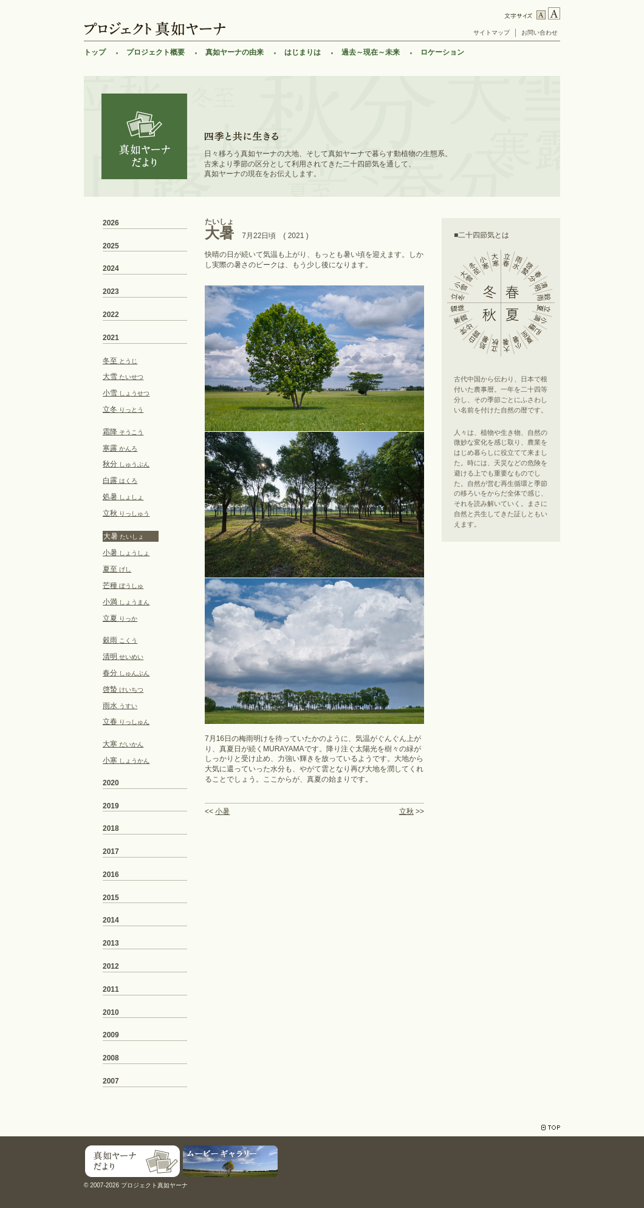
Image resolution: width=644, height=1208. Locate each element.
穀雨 (120, 640)
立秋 (406, 811)
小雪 (126, 393)
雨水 (120, 705)
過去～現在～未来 (370, 52)
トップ (95, 52)
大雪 (123, 376)
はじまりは (302, 52)
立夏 (120, 618)
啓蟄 (123, 689)
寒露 (120, 448)
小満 (126, 602)
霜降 (123, 432)
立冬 (123, 409)
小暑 (222, 811)
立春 (126, 721)
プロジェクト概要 (155, 52)
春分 (126, 673)
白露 (120, 480)
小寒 (126, 760)
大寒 (123, 744)
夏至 (117, 569)
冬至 (120, 361)
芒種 (123, 585)
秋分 (126, 464)
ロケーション (442, 52)
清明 (123, 656)
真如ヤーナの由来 (234, 52)
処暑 (123, 497)
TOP (550, 1127)
